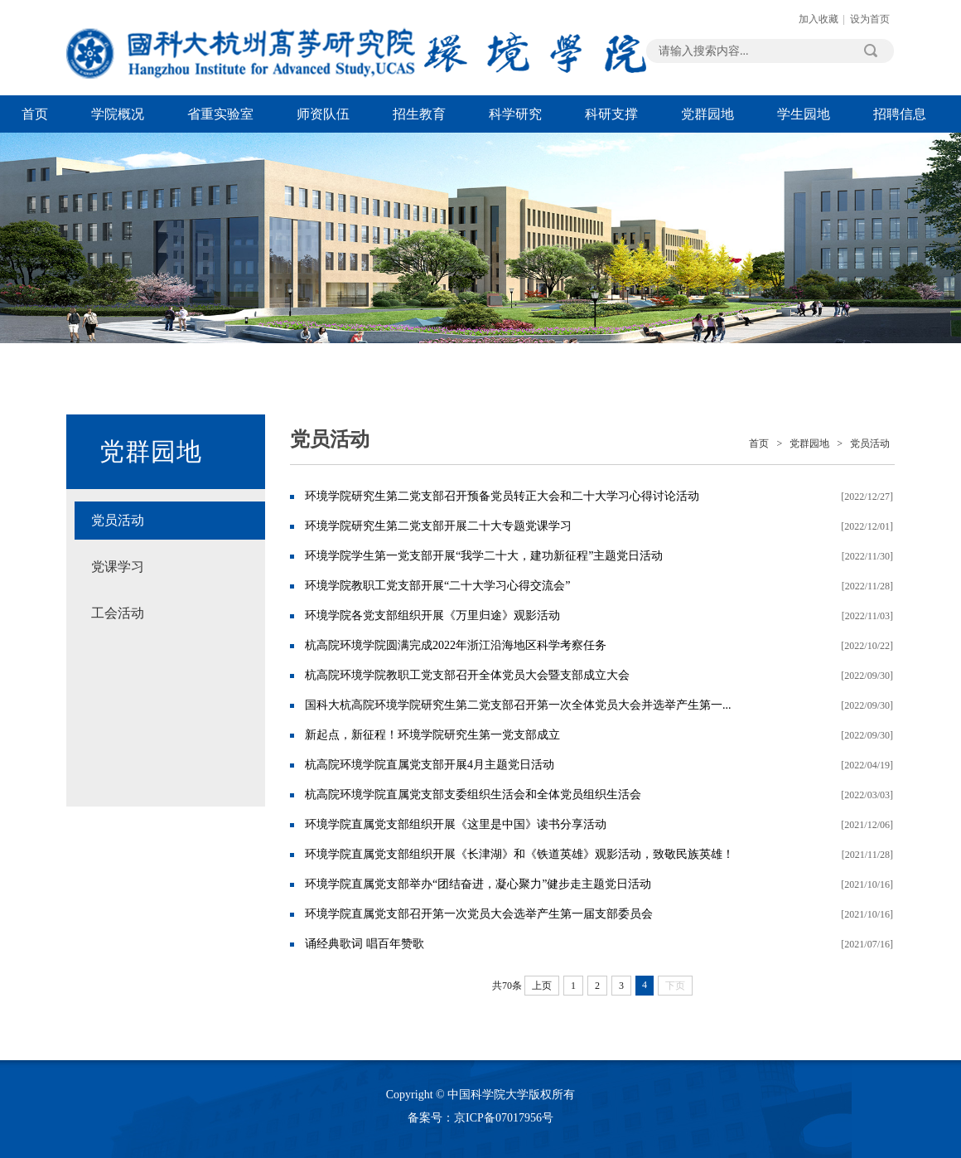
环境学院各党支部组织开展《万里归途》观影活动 (432, 615)
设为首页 (870, 19)
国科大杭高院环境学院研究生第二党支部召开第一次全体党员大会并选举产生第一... (518, 705)
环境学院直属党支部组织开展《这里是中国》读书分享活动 (455, 824)
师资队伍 (323, 114)
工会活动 (117, 613)
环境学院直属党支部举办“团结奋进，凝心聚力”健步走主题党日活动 (478, 884)
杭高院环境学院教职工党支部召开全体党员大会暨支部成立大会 (467, 675)
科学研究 (515, 114)
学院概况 (117, 114)
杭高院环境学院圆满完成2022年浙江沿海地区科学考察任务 (455, 645)
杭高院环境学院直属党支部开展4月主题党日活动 (429, 764)
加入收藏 (818, 19)
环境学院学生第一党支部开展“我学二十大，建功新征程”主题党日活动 (484, 556)
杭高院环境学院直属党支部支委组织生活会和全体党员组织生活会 (473, 794)
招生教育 (419, 114)
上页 (542, 985)
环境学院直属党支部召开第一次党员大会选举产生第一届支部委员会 (479, 914)
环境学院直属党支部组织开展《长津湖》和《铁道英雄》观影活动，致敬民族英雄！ (519, 854)
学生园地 (803, 114)
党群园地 (707, 114)
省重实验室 (220, 114)
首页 (35, 114)
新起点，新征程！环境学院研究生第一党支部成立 (432, 735)
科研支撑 (611, 114)
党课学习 (117, 567)
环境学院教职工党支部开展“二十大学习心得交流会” (437, 585)
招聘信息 (899, 114)
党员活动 (117, 520)
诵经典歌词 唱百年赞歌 (364, 944)
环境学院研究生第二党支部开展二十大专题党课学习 (438, 526)
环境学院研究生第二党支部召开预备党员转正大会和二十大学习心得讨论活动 (502, 496)
